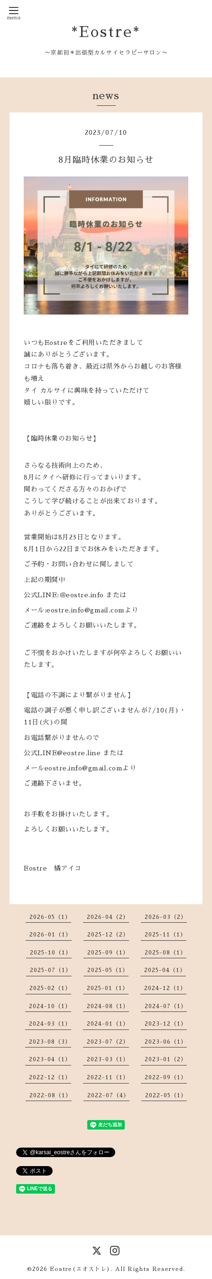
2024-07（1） (166, 1006)
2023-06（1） (166, 1042)
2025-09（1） (108, 952)
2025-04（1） (165, 970)
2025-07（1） (51, 970)
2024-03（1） (50, 1024)
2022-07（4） (108, 1095)
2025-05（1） (108, 970)
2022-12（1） (50, 1077)
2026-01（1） (50, 934)
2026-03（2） (166, 917)
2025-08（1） (165, 952)
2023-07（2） (108, 1042)
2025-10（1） (51, 952)
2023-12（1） (166, 1024)
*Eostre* (106, 32)
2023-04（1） (50, 1059)
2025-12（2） (108, 934)
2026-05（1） (50, 917)
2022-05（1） (166, 1095)
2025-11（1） (165, 934)
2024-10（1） (50, 1006)
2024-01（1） (108, 1024)
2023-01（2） (166, 1059)
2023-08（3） (50, 1042)
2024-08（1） (108, 1006)
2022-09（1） (166, 1077)
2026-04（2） (108, 917)
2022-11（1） (108, 1077)
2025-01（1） (108, 988)
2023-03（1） (108, 1059)
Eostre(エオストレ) (80, 1269)
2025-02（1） (50, 988)
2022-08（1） (50, 1095)
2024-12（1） (165, 988)
